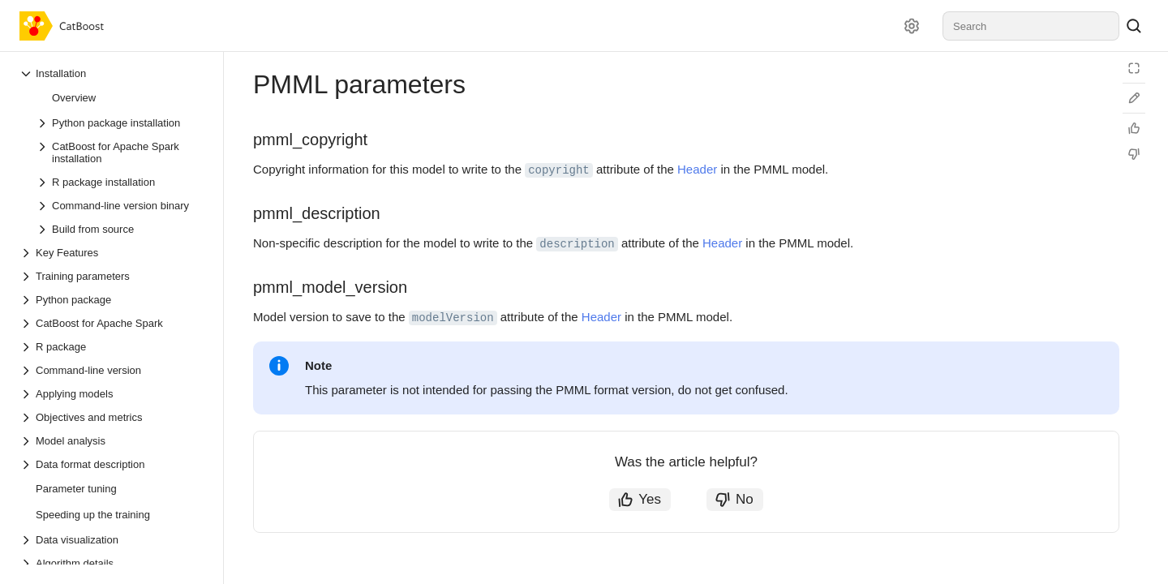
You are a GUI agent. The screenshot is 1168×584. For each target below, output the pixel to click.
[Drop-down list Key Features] (112, 252)
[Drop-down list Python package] (112, 299)
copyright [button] (559, 170)
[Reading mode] (1134, 68)
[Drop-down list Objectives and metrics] (112, 417)
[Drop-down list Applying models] (112, 394)
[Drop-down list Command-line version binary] (121, 205)
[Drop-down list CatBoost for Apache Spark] (112, 323)
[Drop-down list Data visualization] (112, 540)
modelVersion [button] (453, 317)
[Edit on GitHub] (1134, 98)
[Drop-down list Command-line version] (112, 370)
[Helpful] (1134, 128)
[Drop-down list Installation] (112, 73)
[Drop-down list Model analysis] (112, 441)
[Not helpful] (1134, 154)
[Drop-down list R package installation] (121, 182)
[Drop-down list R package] (112, 347)
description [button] (576, 244)
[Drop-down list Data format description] (112, 464)
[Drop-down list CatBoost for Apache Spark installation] (121, 152)
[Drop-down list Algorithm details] (112, 563)
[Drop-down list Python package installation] (121, 123)
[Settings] (911, 26)
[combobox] (1031, 26)
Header (697, 169)
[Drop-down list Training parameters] (112, 276)
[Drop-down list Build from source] (121, 229)
